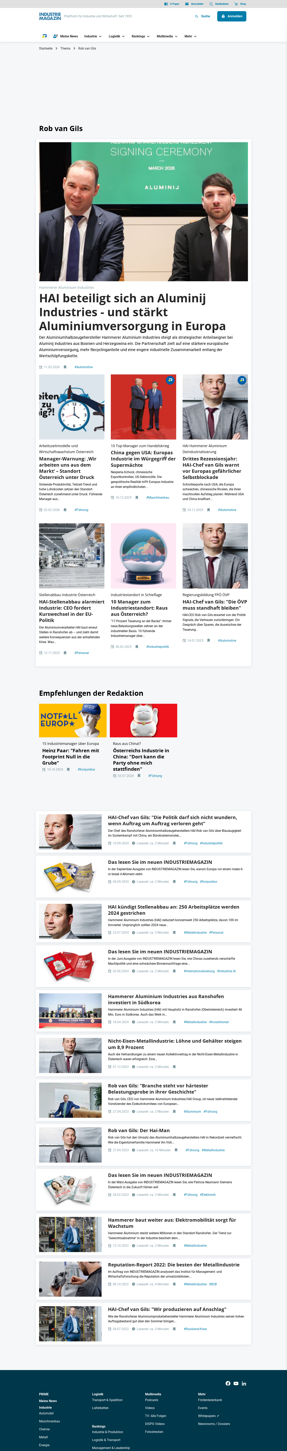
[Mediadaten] (219, 4)
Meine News (48, 1280)
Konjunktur (86, 654)
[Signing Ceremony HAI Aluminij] (143, 177)
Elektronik (208, 1073)
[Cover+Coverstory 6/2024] (70, 844)
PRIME (44, 1273)
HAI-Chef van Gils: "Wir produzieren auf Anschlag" (167, 1187)
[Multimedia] (163, 36)
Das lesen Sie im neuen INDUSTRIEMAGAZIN (160, 740)
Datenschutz (51, 1428)
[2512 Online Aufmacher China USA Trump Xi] (143, 323)
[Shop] (240, 4)
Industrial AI (226, 850)
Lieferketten (100, 1286)
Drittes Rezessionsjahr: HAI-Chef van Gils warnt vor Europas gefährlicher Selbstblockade (212, 370)
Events (202, 1286)
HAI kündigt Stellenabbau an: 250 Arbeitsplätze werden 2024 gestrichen (173, 788)
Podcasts (151, 1279)
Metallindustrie (195, 811)
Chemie (44, 1308)
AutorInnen (96, 1392)
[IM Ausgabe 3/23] (70, 1068)
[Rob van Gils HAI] (215, 323)
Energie (44, 1324)
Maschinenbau (157, 399)
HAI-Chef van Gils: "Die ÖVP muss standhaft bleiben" (215, 478)
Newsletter (114, 1392)
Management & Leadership (111, 1326)
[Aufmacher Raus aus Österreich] (143, 443)
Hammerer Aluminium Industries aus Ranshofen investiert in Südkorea (166, 877)
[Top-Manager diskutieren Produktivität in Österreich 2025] (71, 323)
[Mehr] (187, 36)
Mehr (202, 1273)
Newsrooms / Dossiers (214, 1302)
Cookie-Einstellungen (120, 1428)
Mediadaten (156, 1392)
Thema (65, 48)
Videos (150, 1286)
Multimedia (153, 1273)
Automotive (84, 298)
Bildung (97, 1334)
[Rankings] (137, 36)
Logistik (97, 1273)
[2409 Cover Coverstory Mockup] (70, 755)
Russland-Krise (195, 1208)
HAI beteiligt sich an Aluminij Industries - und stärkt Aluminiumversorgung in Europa (132, 242)
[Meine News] (65, 36)
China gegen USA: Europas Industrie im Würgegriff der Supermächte (143, 360)
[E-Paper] (171, 4)
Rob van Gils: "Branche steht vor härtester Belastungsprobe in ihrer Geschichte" (158, 967)
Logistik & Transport (106, 1319)
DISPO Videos (155, 1302)
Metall (43, 1316)
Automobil (46, 1292)
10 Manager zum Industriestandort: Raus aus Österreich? (139, 481)
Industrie (45, 1286)
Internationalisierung (199, 850)
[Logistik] (113, 36)
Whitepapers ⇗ (208, 1294)
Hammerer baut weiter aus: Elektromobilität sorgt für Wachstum (172, 1101)
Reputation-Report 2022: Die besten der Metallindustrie (174, 1143)
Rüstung (45, 1332)
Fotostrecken (154, 1310)
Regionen (98, 1342)
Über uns (79, 1392)
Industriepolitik (157, 520)
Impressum (80, 1428)
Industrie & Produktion (107, 1311)
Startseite (45, 48)
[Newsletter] (194, 4)
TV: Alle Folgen (155, 1294)
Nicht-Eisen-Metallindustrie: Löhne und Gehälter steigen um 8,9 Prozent (175, 922)
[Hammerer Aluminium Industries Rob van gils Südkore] (70, 889)
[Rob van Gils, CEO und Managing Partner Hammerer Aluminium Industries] (70, 1113)
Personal (82, 526)
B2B (213, 1163)
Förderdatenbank (210, 1279)
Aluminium (192, 990)
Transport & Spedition (107, 1279)
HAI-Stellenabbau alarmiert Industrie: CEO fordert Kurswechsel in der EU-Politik (71, 484)
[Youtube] (236, 1262)
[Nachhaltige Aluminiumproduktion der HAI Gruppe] (71, 443)
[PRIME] (44, 36)
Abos (129, 1392)
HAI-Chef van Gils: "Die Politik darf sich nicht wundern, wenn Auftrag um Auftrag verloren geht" (172, 699)
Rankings (98, 1305)
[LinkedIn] (244, 1262)
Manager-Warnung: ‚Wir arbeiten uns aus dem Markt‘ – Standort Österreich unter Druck (67, 370)
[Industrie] (89, 36)
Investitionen (219, 901)
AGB (66, 1428)
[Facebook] (228, 1262)
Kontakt (96, 1428)
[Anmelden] (231, 16)
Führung (81, 412)
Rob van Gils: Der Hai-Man (139, 1009)
